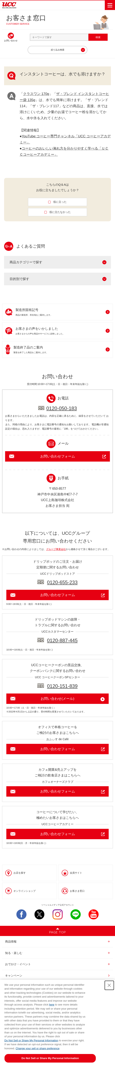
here (51, 1004)
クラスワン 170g (36, 94)
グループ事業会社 (56, 549)
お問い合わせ (11, 40)
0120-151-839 (62, 686)
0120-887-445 (62, 640)
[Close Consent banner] (109, 985)
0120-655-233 (62, 582)
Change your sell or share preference (37, 1048)
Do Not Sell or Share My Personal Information (31, 1040)
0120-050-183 (61, 408)
